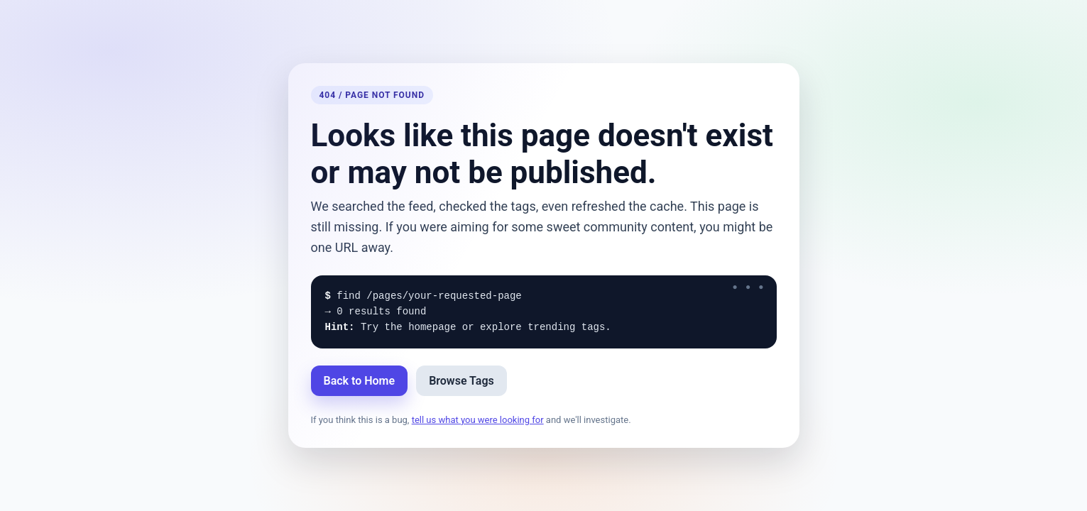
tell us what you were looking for (478, 419)
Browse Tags (461, 381)
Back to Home (359, 381)
